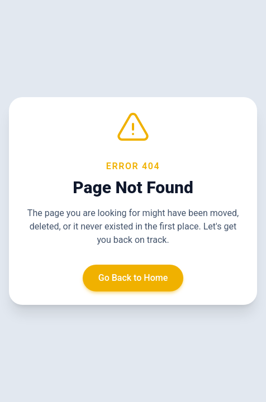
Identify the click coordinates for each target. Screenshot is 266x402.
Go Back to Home (133, 277)
